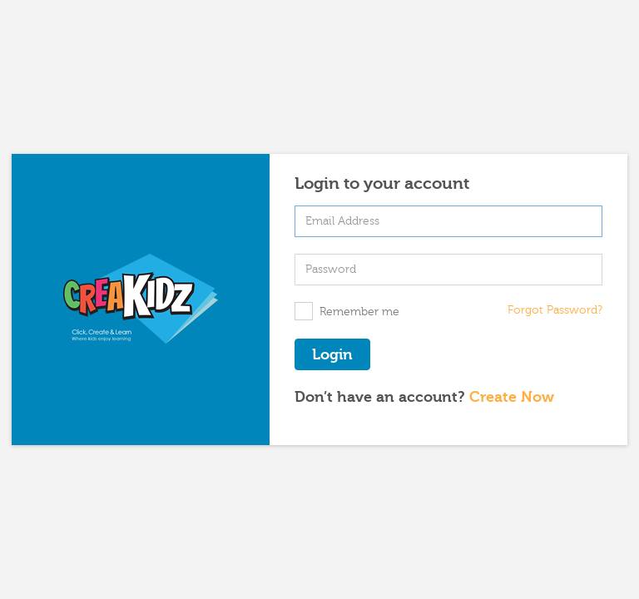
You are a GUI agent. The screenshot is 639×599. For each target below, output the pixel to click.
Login (332, 355)
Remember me (347, 311)
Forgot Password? (555, 310)
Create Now (511, 397)
